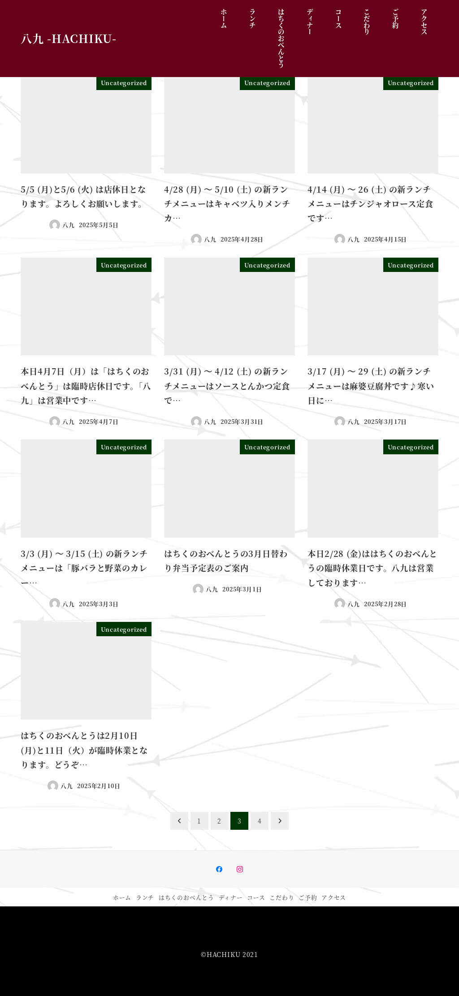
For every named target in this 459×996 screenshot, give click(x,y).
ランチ (145, 897)
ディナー (231, 897)
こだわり (281, 897)
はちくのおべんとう (186, 897)
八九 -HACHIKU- (69, 38)
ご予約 (308, 897)
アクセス (333, 897)
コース (256, 897)
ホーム (122, 897)
